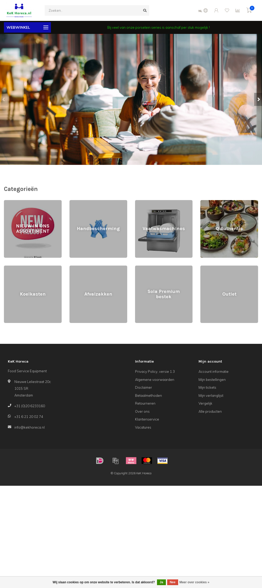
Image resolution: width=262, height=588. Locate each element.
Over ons (142, 411)
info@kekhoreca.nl (29, 427)
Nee (173, 582)
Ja (161, 582)
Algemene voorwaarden (154, 379)
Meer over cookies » (194, 582)
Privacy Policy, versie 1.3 (155, 371)
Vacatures (143, 427)
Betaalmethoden (148, 395)
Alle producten (210, 411)
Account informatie (214, 371)
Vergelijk (205, 403)
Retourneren (145, 403)
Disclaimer (143, 387)
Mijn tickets (207, 387)
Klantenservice (147, 419)
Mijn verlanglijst (211, 395)
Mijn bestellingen (212, 379)
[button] (4, 99)
